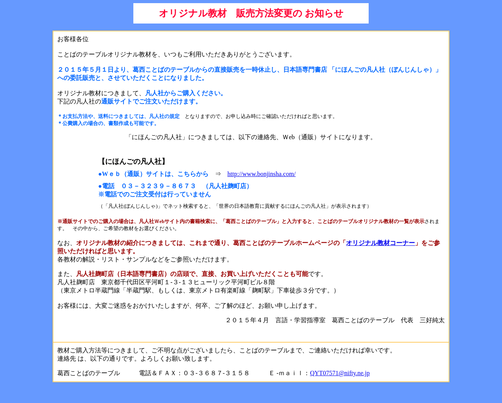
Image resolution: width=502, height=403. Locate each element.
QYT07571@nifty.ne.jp (339, 373)
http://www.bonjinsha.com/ (261, 174)
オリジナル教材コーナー (380, 243)
